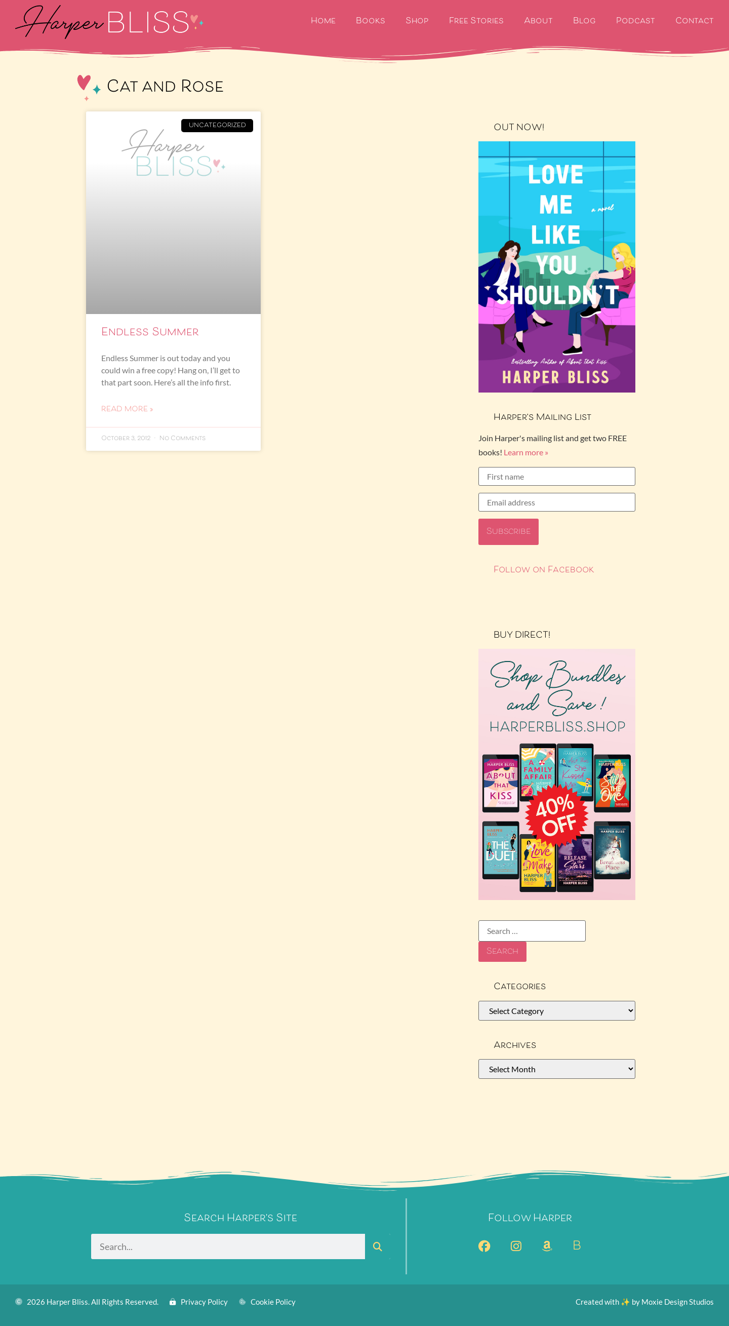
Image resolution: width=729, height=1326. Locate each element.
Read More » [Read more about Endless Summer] (127, 410)
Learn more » (526, 452)
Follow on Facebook (544, 570)
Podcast (635, 21)
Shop (417, 21)
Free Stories (476, 21)
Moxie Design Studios (677, 1301)
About (538, 21)
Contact (694, 21)
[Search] (377, 1246)
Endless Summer (150, 332)
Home (323, 21)
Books (370, 21)
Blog (584, 21)
